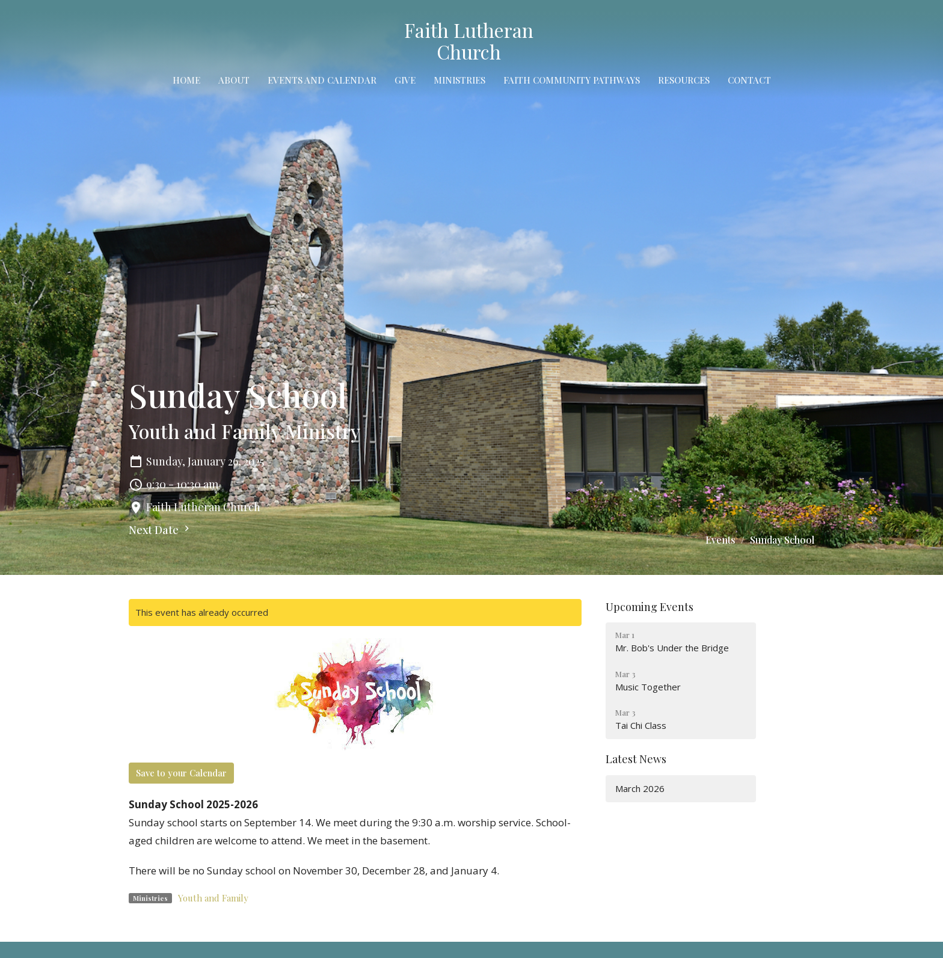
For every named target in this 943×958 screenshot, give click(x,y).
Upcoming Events (649, 607)
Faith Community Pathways (571, 80)
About (234, 80)
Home (186, 80)
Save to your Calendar (181, 773)
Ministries (459, 80)
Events (720, 539)
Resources (684, 80)
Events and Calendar (322, 80)
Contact (749, 80)
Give (405, 80)
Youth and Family (213, 898)
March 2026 (640, 788)
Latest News (636, 759)
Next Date (160, 530)
